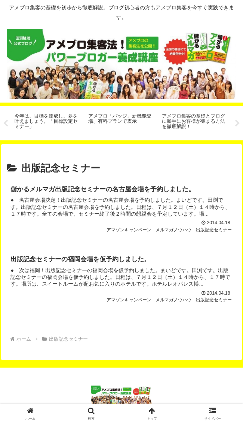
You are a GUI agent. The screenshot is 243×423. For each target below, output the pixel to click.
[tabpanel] (47, 122)
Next (237, 123)
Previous (5, 123)
